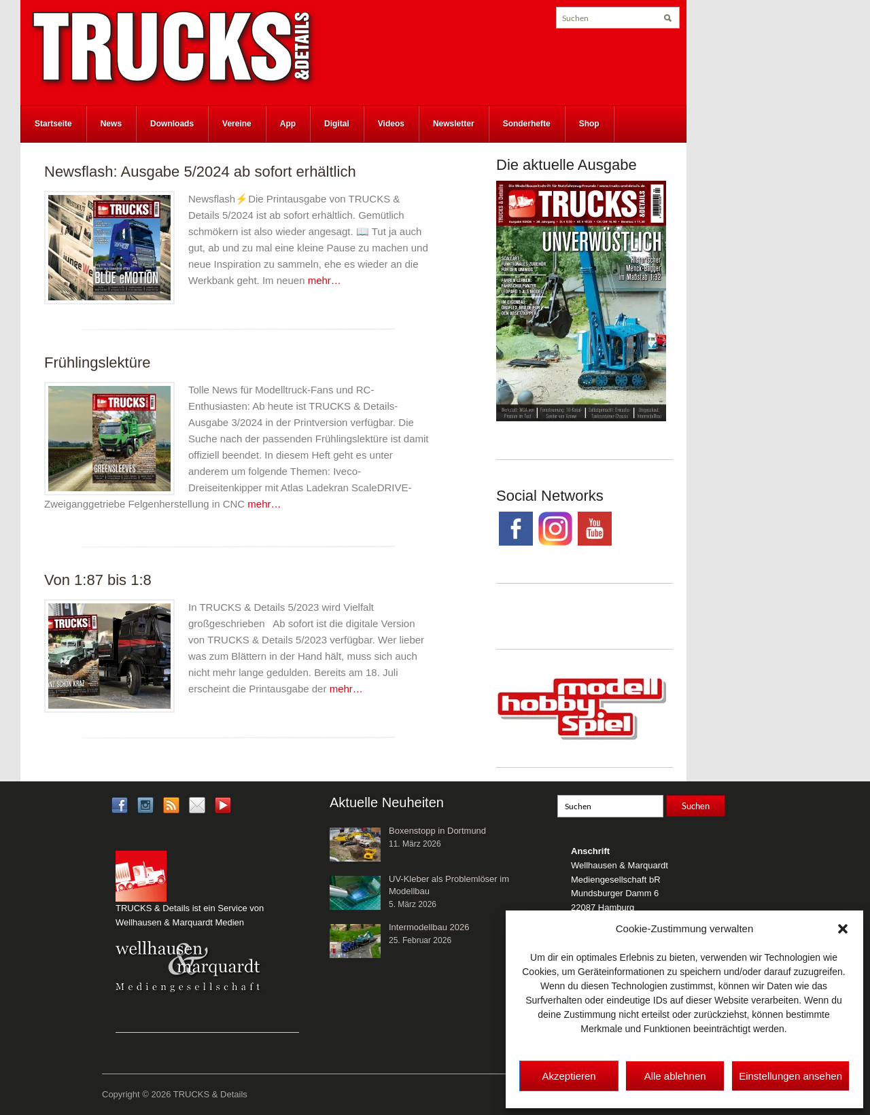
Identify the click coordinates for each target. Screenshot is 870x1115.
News (111, 123)
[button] (843, 929)
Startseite (53, 123)
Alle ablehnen (675, 1076)
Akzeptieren (568, 1076)
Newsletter (453, 123)
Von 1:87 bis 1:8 (98, 579)
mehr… (324, 280)
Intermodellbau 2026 (429, 927)
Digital (336, 123)
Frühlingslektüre (97, 362)
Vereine (236, 123)
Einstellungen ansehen (790, 1076)
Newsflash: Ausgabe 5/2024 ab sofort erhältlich (200, 171)
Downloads (172, 123)
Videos (391, 123)
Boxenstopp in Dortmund (437, 831)
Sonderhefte (527, 123)
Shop (589, 123)
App (288, 123)
